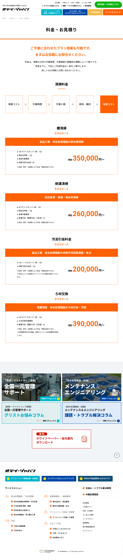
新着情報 (86, 526)
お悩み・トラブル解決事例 (98, 491)
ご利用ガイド (65, 3)
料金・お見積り (75, 3)
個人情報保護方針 (89, 530)
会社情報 (57, 3)
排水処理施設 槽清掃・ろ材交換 (25, 505)
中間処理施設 (95, 12)
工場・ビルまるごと (60, 536)
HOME (4, 18)
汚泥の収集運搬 (19, 529)
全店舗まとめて (58, 541)
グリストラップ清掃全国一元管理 (24, 482)
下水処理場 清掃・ (22, 509)
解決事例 (88, 6)
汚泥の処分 (18, 533)
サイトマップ (87, 534)
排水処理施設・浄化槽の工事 (24, 518)
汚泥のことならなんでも (62, 532)
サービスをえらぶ (111, 12)
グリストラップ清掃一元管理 (63, 520)
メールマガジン (88, 522)
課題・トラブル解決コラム (72, 6)
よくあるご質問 (86, 3)
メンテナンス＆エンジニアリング (60, 482)
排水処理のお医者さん (22, 513)
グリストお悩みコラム (51, 6)
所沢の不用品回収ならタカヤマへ (97, 482)
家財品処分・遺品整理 (61, 505)
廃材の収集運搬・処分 (61, 509)
